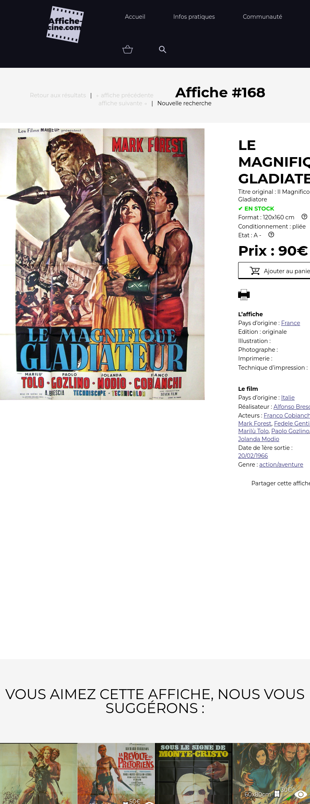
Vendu (263, 794)
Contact (236, 770)
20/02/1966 (253, 327)
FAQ (66, 770)
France (290, 194)
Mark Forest (254, 295)
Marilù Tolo (253, 302)
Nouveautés (56, 794)
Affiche (178, 794)
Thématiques (121, 794)
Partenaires (116, 770)
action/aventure (281, 336)
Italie (288, 269)
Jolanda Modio (258, 310)
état (222, 794)
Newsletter (179, 770)
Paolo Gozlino (290, 302)
